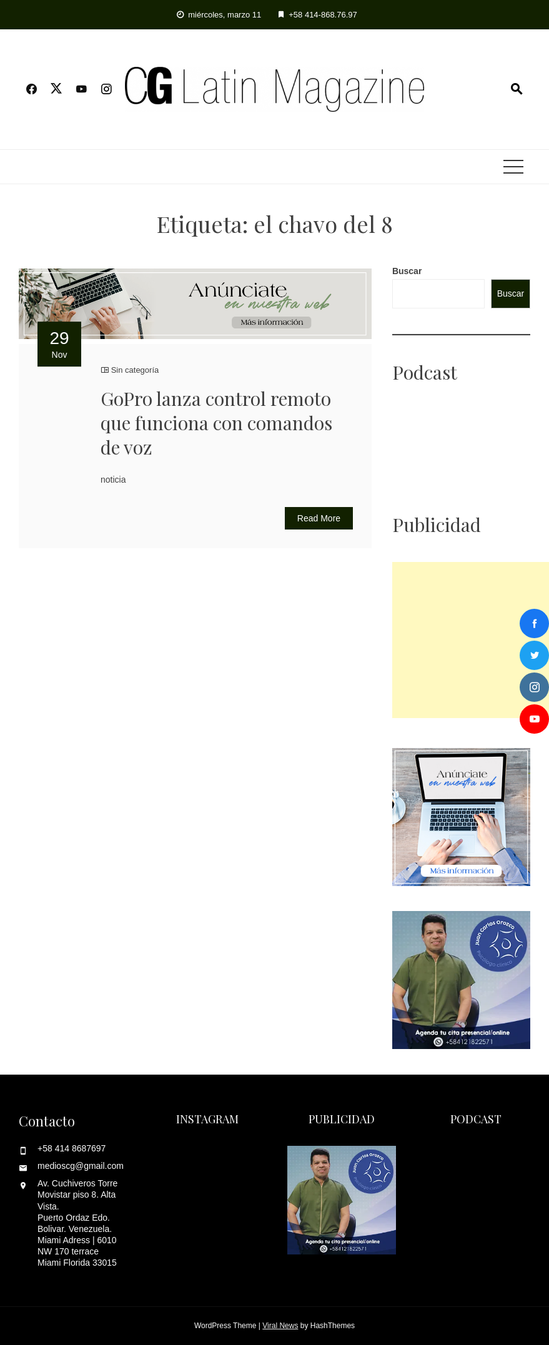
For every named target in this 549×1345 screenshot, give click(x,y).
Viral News (280, 1325)
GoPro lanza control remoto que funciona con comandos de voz (216, 423)
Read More (318, 518)
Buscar (407, 271)
